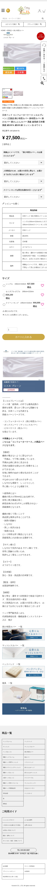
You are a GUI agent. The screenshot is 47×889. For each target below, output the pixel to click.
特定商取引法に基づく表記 (10, 877)
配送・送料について (8, 836)
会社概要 (5, 867)
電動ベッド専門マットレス (10, 763)
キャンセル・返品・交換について (12, 841)
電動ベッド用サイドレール (10, 784)
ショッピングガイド (8, 821)
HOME (3, 31)
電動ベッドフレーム (8, 758)
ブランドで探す (34, 25)
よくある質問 (28, 821)
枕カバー (27, 758)
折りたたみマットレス (31, 773)
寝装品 (9, 31)
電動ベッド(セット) (8, 773)
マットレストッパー (30, 784)
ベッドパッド (28, 742)
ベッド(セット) (7, 752)
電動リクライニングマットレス (12, 768)
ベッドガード (28, 794)
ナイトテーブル (29, 778)
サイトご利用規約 (30, 867)
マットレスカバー (30, 747)
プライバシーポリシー (9, 872)
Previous (5, 54)
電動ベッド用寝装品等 (9, 789)
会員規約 (27, 872)
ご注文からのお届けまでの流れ (12, 826)
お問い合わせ (28, 826)
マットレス (6, 747)
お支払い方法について (9, 831)
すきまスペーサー (30, 789)
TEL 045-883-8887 (23, 851)
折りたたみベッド (30, 768)
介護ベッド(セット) (8, 778)
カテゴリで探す (12, 25)
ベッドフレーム (7, 742)
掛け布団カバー (18, 31)
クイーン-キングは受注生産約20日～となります (23, 191)
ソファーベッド (29, 763)
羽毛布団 (5, 794)
